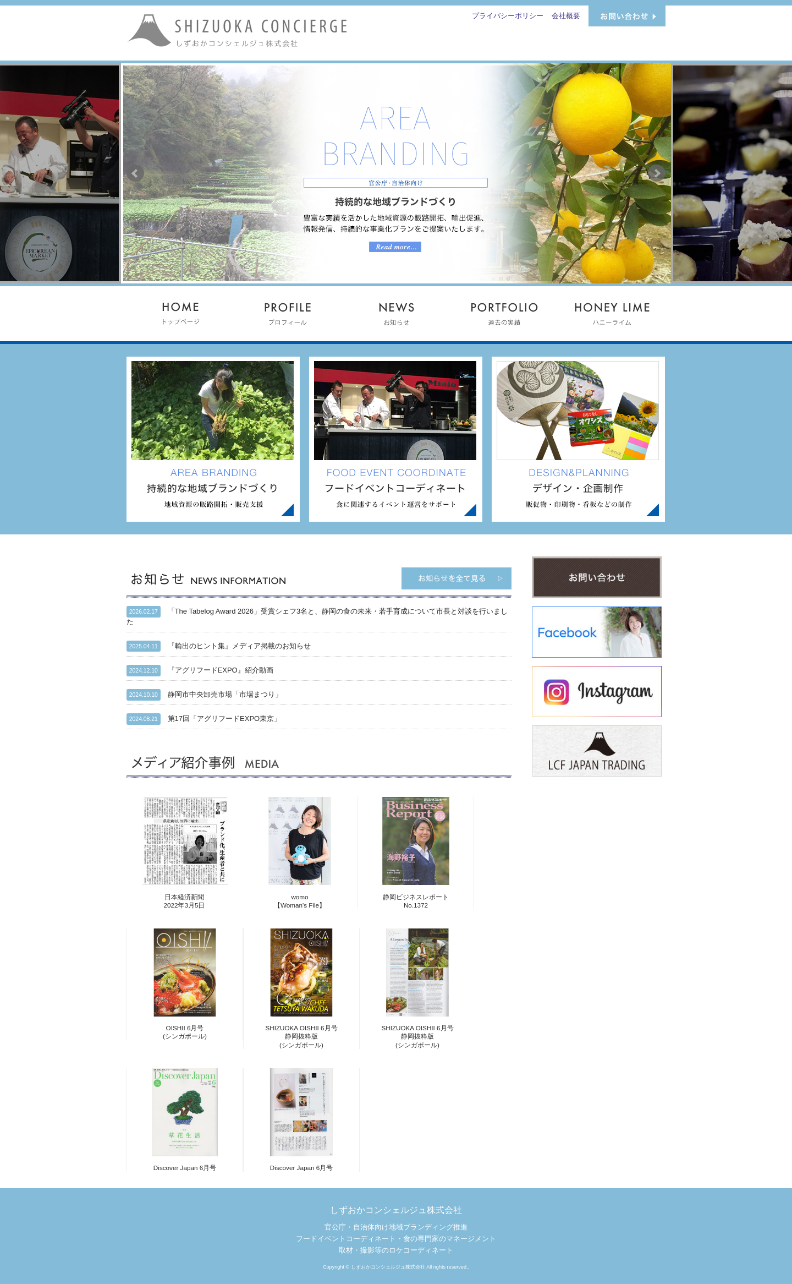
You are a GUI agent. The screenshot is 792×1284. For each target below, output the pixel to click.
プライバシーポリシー (507, 16)
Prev (135, 173)
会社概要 (566, 16)
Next (657, 173)
